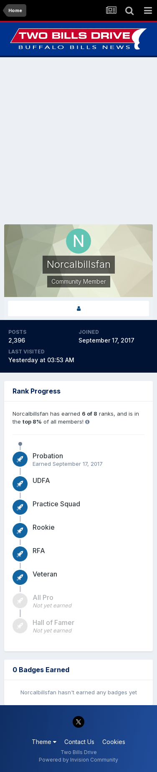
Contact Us (79, 741)
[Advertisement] (78, 140)
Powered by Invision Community (78, 760)
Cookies (113, 741)
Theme (44, 741)
